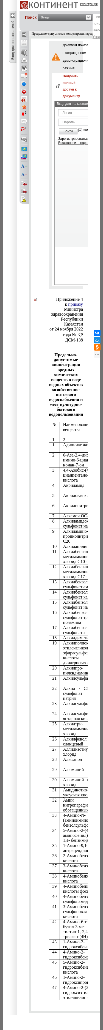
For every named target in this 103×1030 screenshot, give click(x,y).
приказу (75, 304)
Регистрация (89, 4)
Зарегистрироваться (73, 139)
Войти (68, 131)
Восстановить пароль (74, 143)
